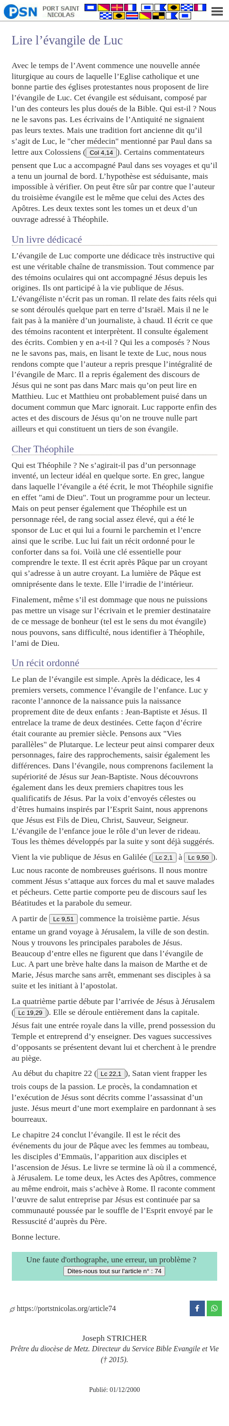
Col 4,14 (101, 152)
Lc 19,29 (30, 1012)
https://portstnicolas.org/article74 (62, 1308)
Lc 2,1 (164, 857)
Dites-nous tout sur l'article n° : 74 (114, 1271)
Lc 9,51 (63, 919)
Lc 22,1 (111, 1073)
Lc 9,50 (198, 857)
